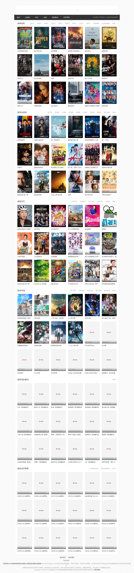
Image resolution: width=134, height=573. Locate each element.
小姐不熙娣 (21, 256)
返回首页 (63, 557)
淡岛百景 (37, 318)
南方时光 (88, 51)
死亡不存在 (88, 78)
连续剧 (27, 17)
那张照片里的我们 (74, 51)
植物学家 (105, 51)
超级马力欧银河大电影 (92, 106)
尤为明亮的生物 (22, 51)
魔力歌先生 (55, 284)
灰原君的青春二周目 (24, 318)
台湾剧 (64, 112)
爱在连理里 (38, 195)
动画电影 (96, 23)
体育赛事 (66, 17)
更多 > (114, 23)
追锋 (52, 78)
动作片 (32, 23)
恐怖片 (60, 23)
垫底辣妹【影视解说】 (92, 407)
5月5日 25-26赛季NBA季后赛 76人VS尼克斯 (48, 523)
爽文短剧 (107, 112)
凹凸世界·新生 (89, 345)
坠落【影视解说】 (57, 407)
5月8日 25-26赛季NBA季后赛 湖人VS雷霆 (31, 496)
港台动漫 (98, 290)
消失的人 (20, 78)
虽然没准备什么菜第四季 (25, 229)
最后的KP (71, 106)
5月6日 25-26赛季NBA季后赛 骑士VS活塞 (31, 523)
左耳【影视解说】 (23, 407)
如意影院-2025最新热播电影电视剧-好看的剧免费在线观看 (22, 563)
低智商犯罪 (21, 140)
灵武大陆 (88, 318)
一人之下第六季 (73, 345)
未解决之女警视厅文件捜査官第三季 (96, 167)
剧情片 (67, 23)
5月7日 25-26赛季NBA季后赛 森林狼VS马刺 (82, 496)
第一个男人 (105, 140)
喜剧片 (39, 23)
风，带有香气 (55, 140)
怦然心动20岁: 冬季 (91, 284)
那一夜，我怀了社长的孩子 (77, 167)
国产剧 (50, 112)
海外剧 (92, 112)
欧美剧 (71, 112)
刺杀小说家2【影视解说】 (76, 434)
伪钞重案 (54, 51)
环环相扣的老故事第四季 (110, 284)
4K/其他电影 (106, 23)
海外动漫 (107, 290)
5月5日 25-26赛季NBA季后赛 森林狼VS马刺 (65, 523)
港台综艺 (91, 201)
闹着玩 (104, 229)
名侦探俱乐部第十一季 (109, 256)
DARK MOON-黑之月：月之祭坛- (96, 373)
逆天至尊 (54, 373)
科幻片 (53, 23)
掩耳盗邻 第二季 (22, 195)
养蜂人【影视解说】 (40, 462)
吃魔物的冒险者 (22, 345)
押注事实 (37, 229)
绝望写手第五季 (107, 167)
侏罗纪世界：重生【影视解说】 (112, 462)
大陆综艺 (74, 201)
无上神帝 (37, 373)
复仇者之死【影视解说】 (110, 407)
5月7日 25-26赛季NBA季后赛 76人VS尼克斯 (65, 496)
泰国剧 (99, 112)
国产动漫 (73, 290)
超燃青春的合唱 (73, 256)
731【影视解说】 (90, 462)
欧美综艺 (100, 201)
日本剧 (85, 112)
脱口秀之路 (38, 51)
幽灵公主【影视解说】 (41, 407)
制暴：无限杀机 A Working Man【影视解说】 (66, 434)
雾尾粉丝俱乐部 (56, 345)
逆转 (69, 195)
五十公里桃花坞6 (73, 229)
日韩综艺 (83, 201)
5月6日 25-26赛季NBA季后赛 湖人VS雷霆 (115, 496)
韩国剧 (78, 112)
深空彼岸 (20, 373)
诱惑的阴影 (38, 106)
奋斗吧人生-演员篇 (40, 284)
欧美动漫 (90, 290)
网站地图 (97, 570)
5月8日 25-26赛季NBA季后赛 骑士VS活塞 (48, 496)
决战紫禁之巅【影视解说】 (43, 434)
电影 (18, 17)
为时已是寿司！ (107, 195)
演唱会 (107, 201)
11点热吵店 (38, 256)
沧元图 (104, 345)
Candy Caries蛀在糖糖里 (76, 373)
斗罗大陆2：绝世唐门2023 (59, 318)
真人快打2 (54, 106)
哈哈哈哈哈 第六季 (23, 284)
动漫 (45, 17)
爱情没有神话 (38, 167)
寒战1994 (105, 106)
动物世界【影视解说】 (92, 434)
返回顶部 (71, 557)
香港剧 (57, 112)
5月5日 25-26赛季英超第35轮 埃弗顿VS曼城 (116, 523)
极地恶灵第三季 (73, 140)
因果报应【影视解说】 (75, 407)
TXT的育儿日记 (73, 284)
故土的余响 (38, 78)
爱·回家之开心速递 (57, 167)
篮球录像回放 (105, 468)
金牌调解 (54, 256)
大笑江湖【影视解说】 (24, 434)
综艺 (36, 17)
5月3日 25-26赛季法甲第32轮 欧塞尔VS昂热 (99, 551)
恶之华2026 (89, 195)
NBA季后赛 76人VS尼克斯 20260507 (97, 496)
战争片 (74, 23)
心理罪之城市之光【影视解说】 (78, 462)
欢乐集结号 (55, 229)
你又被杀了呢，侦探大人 (110, 318)
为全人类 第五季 (56, 195)
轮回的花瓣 (38, 345)
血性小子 (20, 106)
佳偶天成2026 (38, 140)
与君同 (19, 167)
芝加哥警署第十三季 (91, 140)
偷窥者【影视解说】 (108, 434)
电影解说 (55, 17)
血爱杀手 (105, 78)
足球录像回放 (94, 468)
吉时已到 (71, 78)
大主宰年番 (71, 318)
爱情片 (46, 23)
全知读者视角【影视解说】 (26, 462)
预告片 (88, 23)
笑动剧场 (88, 229)
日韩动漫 (81, 290)
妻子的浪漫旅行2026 (91, 256)
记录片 (81, 23)
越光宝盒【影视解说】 (58, 462)
